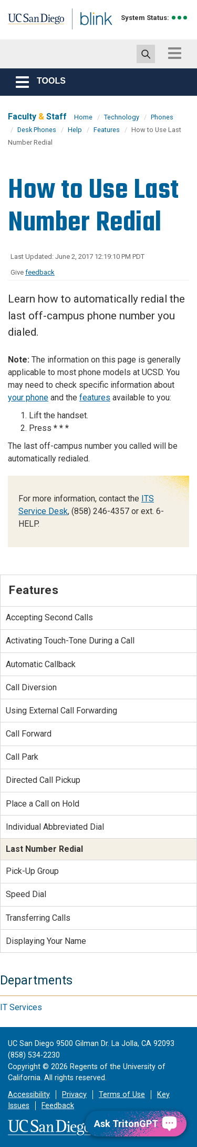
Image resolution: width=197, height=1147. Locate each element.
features (94, 398)
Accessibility (29, 1094)
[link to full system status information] (180, 17)
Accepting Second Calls (49, 617)
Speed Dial (26, 894)
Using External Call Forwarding (61, 711)
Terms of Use (122, 1094)
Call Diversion (31, 687)
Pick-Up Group (32, 871)
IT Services (21, 1007)
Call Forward (28, 734)
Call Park (22, 757)
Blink (84, 33)
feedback (40, 272)
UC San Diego (31, 22)
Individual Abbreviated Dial (55, 827)
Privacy (74, 1094)
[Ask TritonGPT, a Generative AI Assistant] (135, 1123)
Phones (162, 117)
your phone (28, 398)
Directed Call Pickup (43, 780)
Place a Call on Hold (42, 804)
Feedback (58, 1105)
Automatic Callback (41, 664)
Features (107, 130)
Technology (121, 117)
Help (75, 130)
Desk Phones (36, 130)
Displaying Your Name (46, 941)
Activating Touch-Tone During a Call (70, 641)
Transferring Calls (38, 918)
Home (83, 117)
